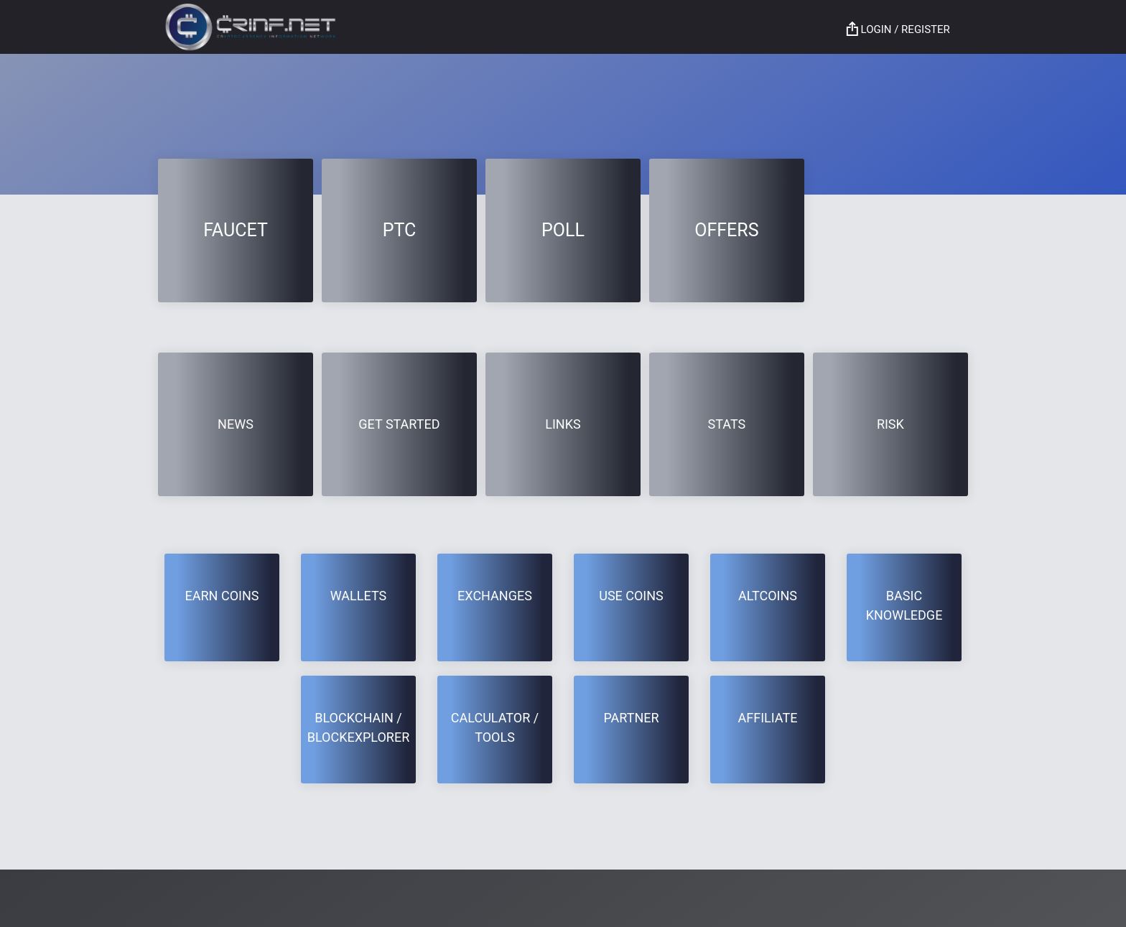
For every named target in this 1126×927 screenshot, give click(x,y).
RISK (890, 424)
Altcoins (767, 595)
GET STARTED (398, 424)
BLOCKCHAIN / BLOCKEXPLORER (358, 727)
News (235, 424)
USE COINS (631, 595)
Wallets (358, 595)
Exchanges (494, 595)
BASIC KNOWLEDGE (904, 605)
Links (562, 424)
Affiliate (768, 717)
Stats (727, 424)
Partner (631, 717)
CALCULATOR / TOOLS (495, 727)
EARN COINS (222, 595)
